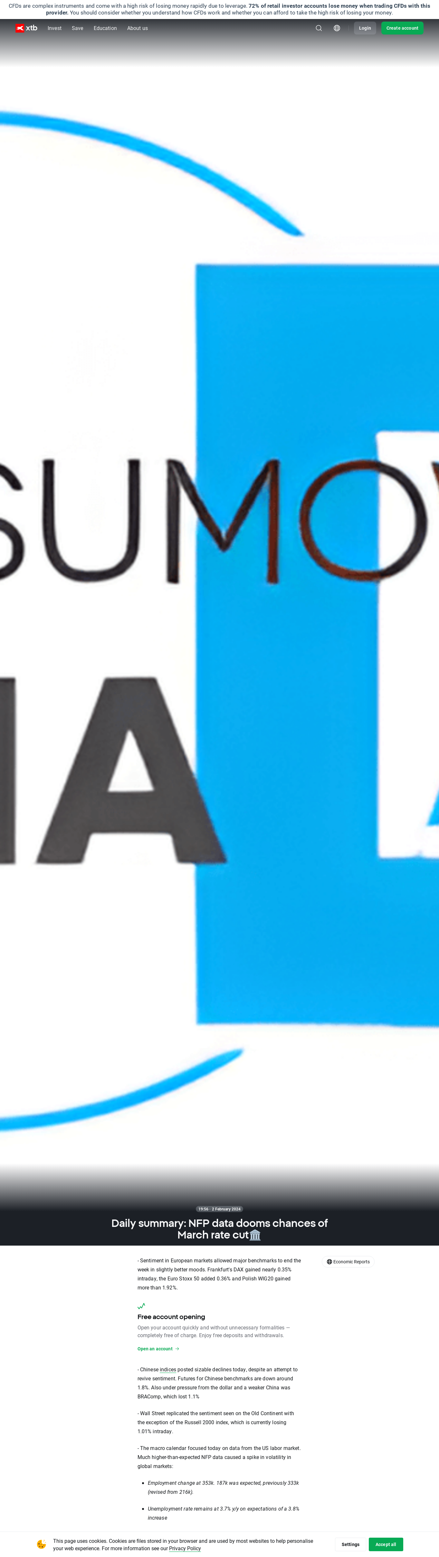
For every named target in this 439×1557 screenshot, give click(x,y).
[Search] (318, 28)
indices (168, 1369)
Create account (402, 28)
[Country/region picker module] (336, 28)
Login (365, 28)
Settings (350, 1544)
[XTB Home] (26, 28)
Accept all (386, 1544)
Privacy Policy (185, 1548)
